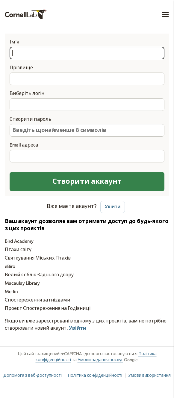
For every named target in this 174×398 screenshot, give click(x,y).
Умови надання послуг (100, 360)
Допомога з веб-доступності (32, 375)
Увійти (112, 206)
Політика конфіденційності (95, 375)
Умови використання (149, 375)
